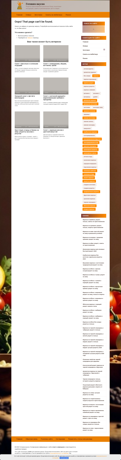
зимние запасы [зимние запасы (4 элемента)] (88, 121)
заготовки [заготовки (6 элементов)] (87, 107)
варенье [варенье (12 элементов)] (96, 76)
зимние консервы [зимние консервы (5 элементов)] (89, 125)
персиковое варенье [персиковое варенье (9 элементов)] (90, 167)
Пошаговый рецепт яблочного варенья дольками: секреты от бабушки (92, 386)
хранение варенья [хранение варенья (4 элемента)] (89, 199)
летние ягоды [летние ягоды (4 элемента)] (88, 156)
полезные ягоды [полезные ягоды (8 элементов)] (89, 174)
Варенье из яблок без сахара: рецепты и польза (92, 323)
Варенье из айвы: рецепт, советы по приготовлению (93, 244)
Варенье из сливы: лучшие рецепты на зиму (91, 393)
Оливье (28, 15)
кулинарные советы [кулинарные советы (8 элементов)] (90, 153)
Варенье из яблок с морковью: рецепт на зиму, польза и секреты (93, 293)
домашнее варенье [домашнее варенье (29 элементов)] (90, 100)
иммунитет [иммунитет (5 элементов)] (87, 128)
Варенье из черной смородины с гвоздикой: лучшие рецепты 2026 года (93, 353)
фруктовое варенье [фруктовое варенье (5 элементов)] (90, 195)
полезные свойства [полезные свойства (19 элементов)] (90, 170)
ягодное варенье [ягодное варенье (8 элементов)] (89, 209)
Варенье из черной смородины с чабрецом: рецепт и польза (93, 329)
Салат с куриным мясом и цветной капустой (53, 131)
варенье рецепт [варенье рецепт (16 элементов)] (89, 83)
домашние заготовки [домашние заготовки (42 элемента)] (90, 104)
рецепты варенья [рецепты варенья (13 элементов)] (89, 181)
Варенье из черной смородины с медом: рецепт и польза (93, 340)
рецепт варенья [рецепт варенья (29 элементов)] (89, 177)
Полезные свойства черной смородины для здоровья (91, 360)
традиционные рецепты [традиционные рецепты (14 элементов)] (91, 191)
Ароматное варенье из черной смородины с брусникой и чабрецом (92, 373)
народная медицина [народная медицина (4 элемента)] (90, 163)
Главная (19, 15)
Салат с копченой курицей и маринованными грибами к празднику (54, 98)
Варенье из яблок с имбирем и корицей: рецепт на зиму (92, 317)
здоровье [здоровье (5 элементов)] (86, 114)
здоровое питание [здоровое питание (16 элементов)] (89, 111)
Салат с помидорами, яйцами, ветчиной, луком (55, 64)
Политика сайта (47, 439)
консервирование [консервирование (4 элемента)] (89, 135)
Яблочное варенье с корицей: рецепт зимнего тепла (92, 305)
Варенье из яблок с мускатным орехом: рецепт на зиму (93, 287)
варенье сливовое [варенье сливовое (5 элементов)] (89, 90)
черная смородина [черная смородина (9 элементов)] (89, 202)
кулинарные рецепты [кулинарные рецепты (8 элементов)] (90, 149)
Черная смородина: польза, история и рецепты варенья (91, 380)
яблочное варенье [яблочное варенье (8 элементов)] (89, 206)
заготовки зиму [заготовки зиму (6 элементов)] (98, 107)
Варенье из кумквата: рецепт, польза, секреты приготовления (93, 226)
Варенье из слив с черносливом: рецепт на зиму (93, 429)
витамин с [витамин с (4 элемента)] (96, 93)
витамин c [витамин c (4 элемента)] (87, 93)
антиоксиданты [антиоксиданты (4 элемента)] (88, 69)
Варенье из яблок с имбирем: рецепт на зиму (92, 311)
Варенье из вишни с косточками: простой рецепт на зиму (93, 405)
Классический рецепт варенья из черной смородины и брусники (93, 366)
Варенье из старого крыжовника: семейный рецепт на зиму (93, 411)
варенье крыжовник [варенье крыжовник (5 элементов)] (90, 79)
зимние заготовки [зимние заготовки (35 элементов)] (89, 118)
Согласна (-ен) (64, 458)
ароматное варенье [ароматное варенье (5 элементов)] (90, 72)
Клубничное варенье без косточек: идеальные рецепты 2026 (92, 257)
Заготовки (38, 15)
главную (30, 38)
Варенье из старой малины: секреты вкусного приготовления (93, 399)
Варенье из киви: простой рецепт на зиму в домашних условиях (93, 232)
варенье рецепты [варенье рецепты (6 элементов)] (89, 86)
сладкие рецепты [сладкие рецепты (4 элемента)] (89, 188)
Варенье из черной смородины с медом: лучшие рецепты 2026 (93, 346)
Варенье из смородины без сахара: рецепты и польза (91, 423)
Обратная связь (31, 439)
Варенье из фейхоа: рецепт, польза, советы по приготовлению (94, 220)
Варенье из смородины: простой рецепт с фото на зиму (93, 417)
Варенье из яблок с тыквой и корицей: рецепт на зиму (92, 281)
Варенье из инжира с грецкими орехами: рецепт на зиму (93, 238)
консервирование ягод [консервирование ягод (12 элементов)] (91, 142)
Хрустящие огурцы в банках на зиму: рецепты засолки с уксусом (27, 132)
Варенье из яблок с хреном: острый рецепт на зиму (91, 270)
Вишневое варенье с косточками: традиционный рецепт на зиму (93, 264)
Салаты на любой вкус (54, 15)
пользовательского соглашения (59, 453)
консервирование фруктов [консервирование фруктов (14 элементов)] (92, 139)
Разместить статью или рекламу (80, 439)
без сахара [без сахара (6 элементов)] (87, 76)
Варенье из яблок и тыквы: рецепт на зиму (94, 275)
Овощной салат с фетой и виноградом (25, 97)
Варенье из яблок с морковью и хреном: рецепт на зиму (93, 299)
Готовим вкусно (35, 3)
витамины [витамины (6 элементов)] (87, 97)
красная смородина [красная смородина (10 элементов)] (90, 146)
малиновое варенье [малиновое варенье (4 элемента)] (90, 160)
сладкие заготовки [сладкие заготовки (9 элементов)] (89, 184)
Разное (68, 15)
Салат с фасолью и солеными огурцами (26, 64)
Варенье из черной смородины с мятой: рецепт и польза (93, 335)
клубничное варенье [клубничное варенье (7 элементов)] (90, 132)
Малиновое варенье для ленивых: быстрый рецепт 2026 (94, 250)
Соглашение (60, 439)
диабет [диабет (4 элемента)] (95, 97)
